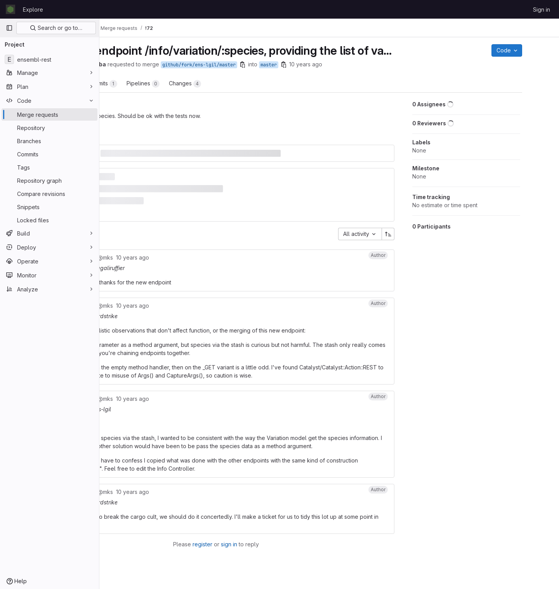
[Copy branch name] (313, 64)
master (340, 65)
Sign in (541, 9)
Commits (173, 84)
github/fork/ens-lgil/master (270, 65)
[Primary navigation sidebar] (9, 28)
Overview (130, 84)
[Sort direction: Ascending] (417, 228)
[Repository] (49, 127)
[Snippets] (49, 207)
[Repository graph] (49, 180)
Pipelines (214, 84)
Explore (33, 9)
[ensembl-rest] (49, 59)
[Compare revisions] (49, 193)
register (252, 546)
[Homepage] (10, 9)
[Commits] (49, 154)
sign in (279, 546)
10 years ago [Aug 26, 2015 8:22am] (376, 64)
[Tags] (49, 167)
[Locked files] (49, 220)
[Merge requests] (49, 114)
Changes (256, 84)
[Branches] (49, 141)
